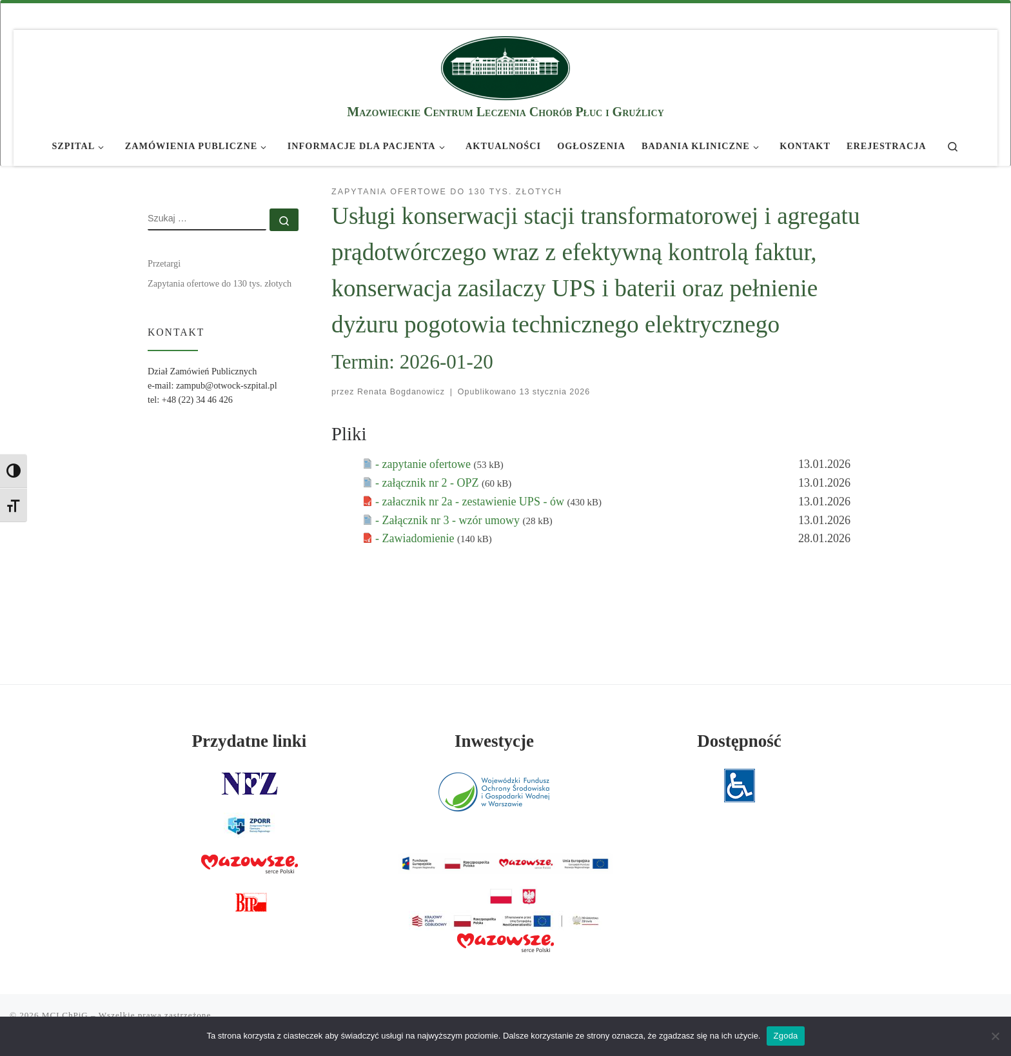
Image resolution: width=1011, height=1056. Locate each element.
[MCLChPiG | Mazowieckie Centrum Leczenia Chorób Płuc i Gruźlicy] (505, 66)
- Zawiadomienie (416, 538)
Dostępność (739, 741)
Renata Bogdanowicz (401, 391)
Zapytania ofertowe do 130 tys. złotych (219, 283)
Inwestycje (494, 741)
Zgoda (785, 1036)
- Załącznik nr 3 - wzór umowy (448, 520)
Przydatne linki (249, 741)
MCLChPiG (65, 1015)
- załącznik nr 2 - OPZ (428, 482)
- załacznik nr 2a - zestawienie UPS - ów (471, 501)
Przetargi (164, 263)
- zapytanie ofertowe (424, 464)
